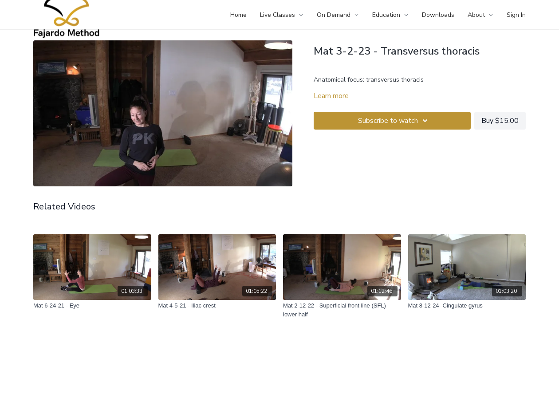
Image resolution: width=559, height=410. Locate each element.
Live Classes (281, 15)
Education (390, 15)
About (480, 15)
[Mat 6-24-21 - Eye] (92, 305)
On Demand (338, 15)
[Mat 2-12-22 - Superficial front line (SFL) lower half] (342, 310)
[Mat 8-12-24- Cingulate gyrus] (467, 305)
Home (238, 15)
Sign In (516, 15)
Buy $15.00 (500, 121)
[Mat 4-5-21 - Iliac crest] (217, 305)
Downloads (438, 15)
